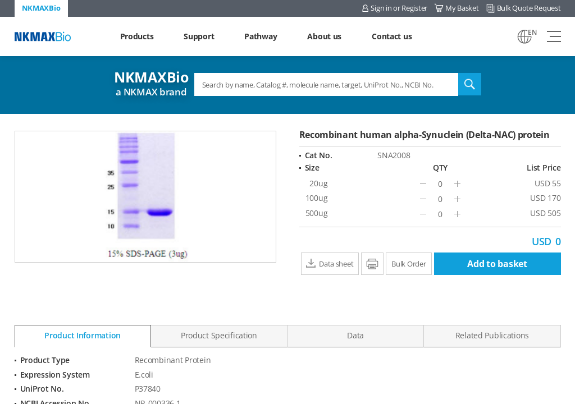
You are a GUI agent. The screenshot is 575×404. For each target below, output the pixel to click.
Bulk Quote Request (529, 8)
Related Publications (492, 335)
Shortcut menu (0, 0)
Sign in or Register (399, 8)
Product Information (82, 335)
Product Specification (219, 335)
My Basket (461, 8)
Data (355, 335)
